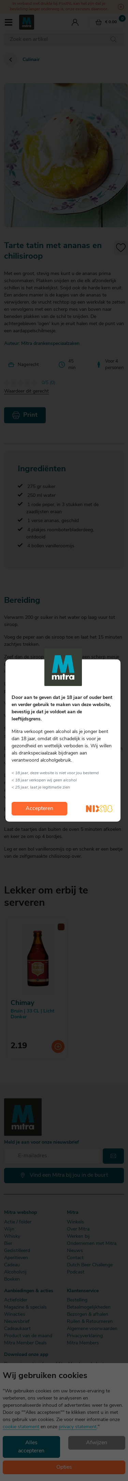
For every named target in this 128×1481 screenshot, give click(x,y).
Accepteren (39, 808)
